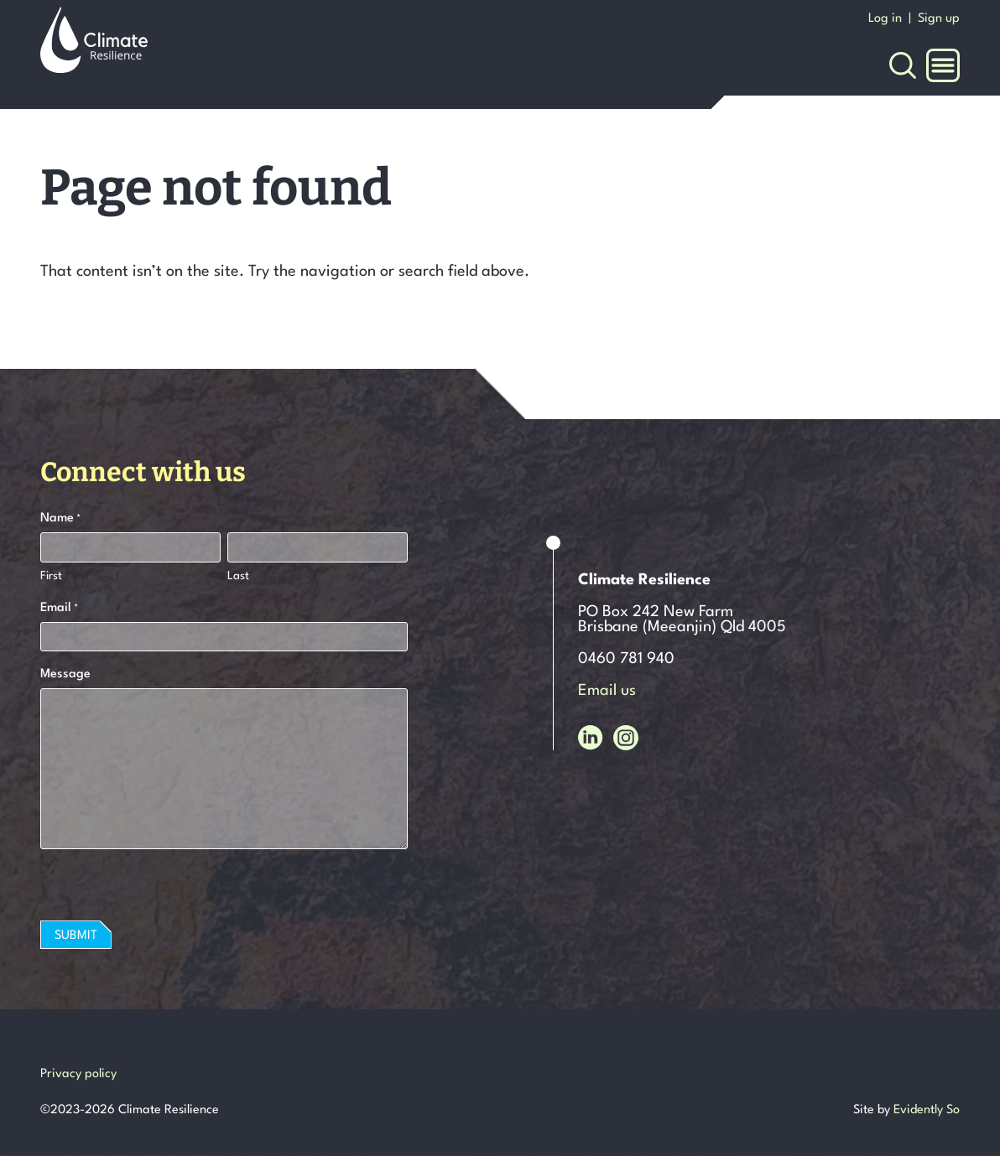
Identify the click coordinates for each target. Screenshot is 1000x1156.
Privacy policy (78, 1074)
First (51, 576)
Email (59, 609)
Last (238, 576)
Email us (607, 690)
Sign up (939, 19)
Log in (885, 19)
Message (65, 674)
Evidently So (926, 1110)
